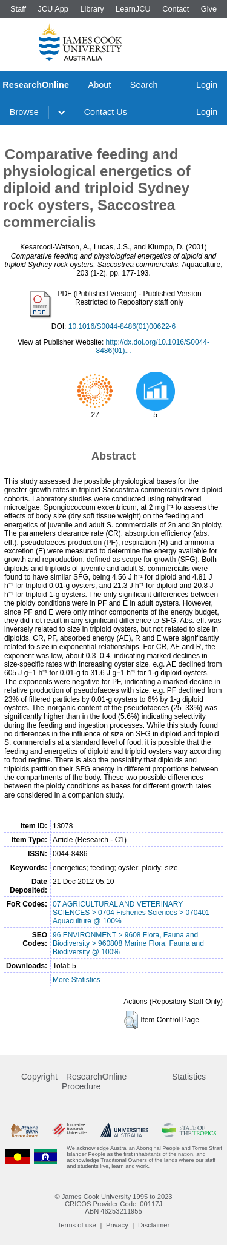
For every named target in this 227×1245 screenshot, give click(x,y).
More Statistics (76, 980)
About (99, 85)
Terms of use (77, 1225)
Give (209, 8)
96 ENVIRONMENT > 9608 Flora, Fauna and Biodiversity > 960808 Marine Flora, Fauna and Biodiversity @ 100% (128, 943)
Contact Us (105, 112)
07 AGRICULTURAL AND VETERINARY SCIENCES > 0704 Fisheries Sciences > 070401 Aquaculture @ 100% (131, 912)
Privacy (117, 1225)
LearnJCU (133, 8)
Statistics (189, 1077)
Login (206, 85)
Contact (175, 8)
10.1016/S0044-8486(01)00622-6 (122, 326)
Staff (18, 8)
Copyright (39, 1077)
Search (144, 85)
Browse (24, 112)
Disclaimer (153, 1225)
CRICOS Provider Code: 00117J (113, 1203)
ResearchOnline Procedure (94, 1081)
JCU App (53, 8)
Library (92, 8)
